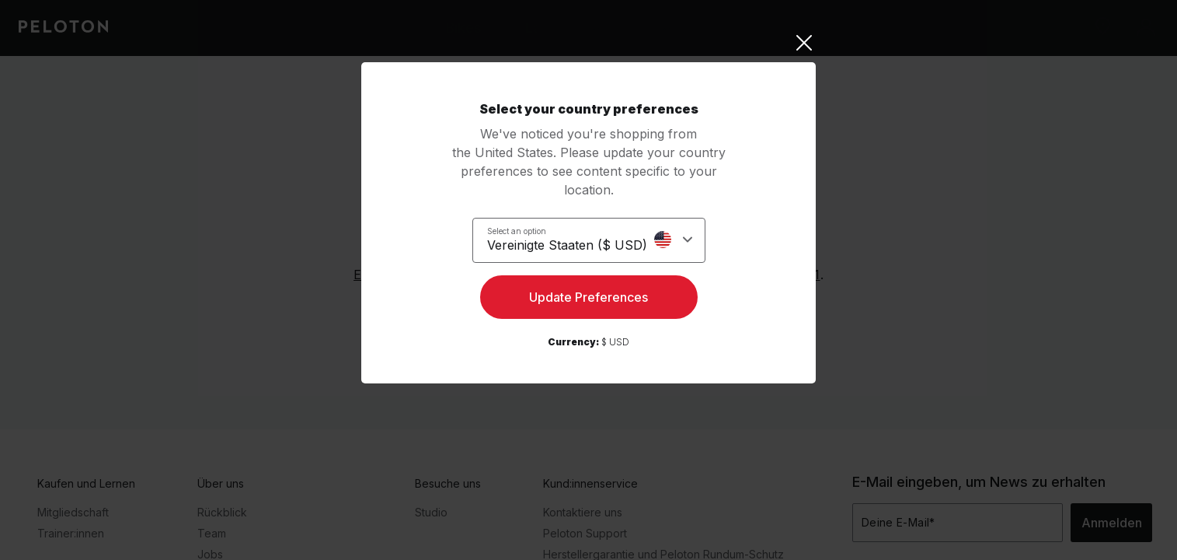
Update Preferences (588, 300)
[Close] (588, 42)
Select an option (525, 230)
